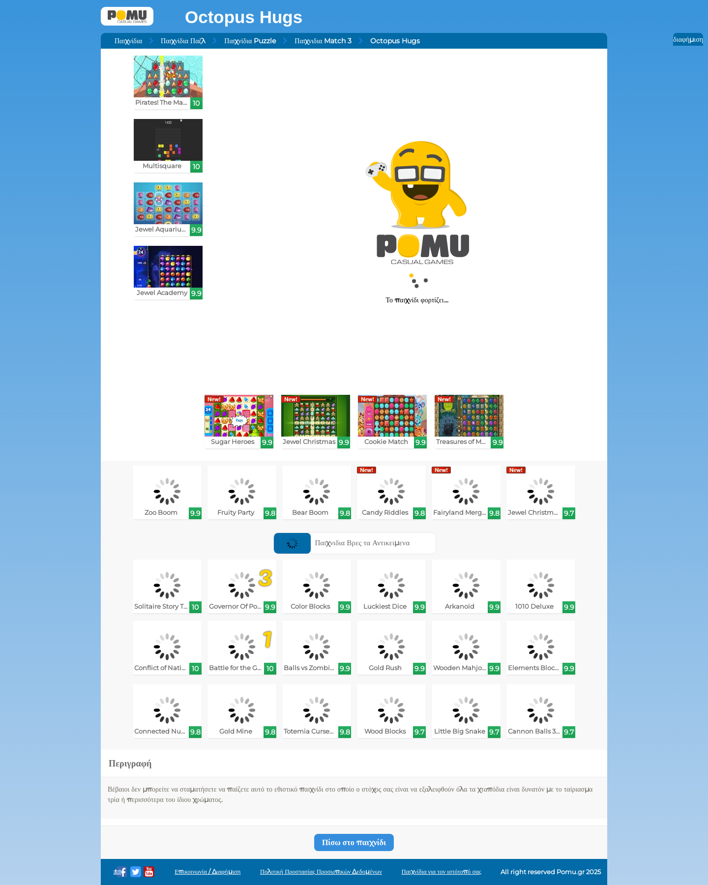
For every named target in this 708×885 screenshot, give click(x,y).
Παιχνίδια (128, 40)
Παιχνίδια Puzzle (250, 40)
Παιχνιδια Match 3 (323, 40)
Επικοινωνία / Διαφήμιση (207, 871)
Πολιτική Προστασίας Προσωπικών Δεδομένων (321, 871)
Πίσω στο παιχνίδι (354, 842)
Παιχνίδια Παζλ (183, 40)
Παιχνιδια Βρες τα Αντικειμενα (342, 542)
